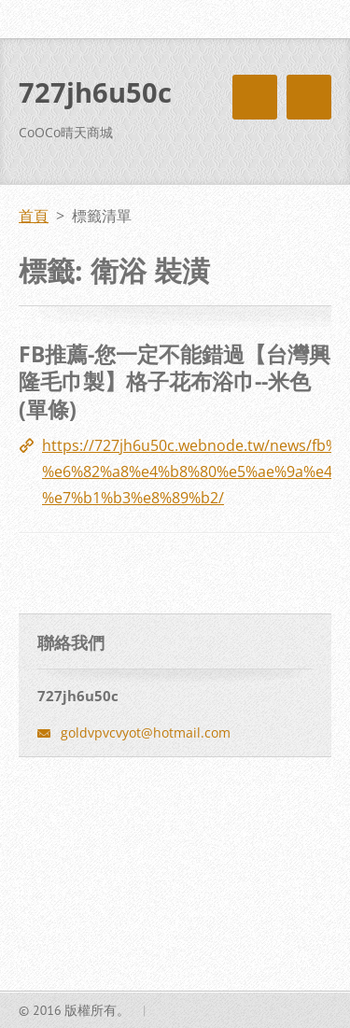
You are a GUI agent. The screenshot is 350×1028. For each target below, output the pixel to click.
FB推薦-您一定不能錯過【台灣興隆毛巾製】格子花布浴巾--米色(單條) (174, 381)
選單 (309, 97)
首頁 (34, 215)
